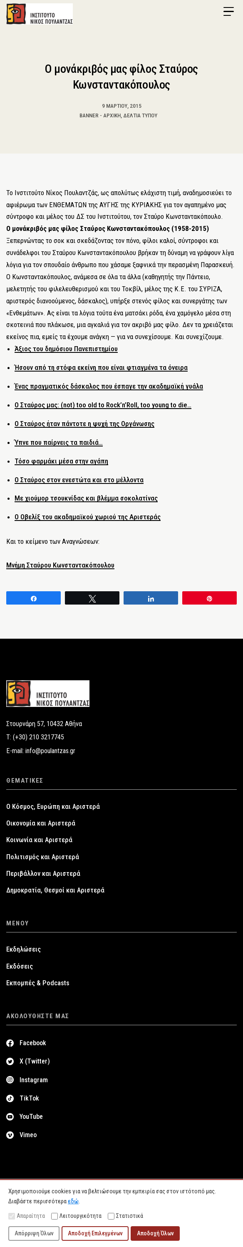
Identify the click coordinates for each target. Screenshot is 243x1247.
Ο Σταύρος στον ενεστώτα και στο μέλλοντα (79, 480)
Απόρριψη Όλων (34, 1233)
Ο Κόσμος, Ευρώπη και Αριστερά (53, 807)
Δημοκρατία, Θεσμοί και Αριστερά (55, 890)
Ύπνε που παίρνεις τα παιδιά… (59, 442)
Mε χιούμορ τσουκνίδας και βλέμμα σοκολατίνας (86, 498)
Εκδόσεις (19, 966)
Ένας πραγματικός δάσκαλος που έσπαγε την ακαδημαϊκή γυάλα (109, 386)
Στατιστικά (125, 1216)
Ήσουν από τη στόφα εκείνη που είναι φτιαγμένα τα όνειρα (101, 367)
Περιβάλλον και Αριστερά (43, 874)
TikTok (29, 1098)
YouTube (31, 1117)
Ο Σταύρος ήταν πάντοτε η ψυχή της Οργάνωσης (84, 423)
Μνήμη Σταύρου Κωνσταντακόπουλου (60, 565)
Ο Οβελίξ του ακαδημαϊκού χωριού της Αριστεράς (88, 517)
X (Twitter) (35, 1061)
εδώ (73, 1201)
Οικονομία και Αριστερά (40, 823)
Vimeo (28, 1135)
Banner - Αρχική (100, 115)
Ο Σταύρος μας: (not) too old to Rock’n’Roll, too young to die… (103, 405)
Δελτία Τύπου (140, 115)
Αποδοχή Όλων (155, 1233)
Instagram (34, 1080)
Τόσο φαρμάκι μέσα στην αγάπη (61, 461)
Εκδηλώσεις (23, 949)
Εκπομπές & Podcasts (37, 983)
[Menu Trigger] (228, 11)
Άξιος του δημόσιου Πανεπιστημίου (66, 349)
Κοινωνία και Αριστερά (39, 840)
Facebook (33, 1043)
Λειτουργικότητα (76, 1216)
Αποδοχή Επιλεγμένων (95, 1233)
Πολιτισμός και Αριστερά (42, 857)
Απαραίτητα (26, 1216)
